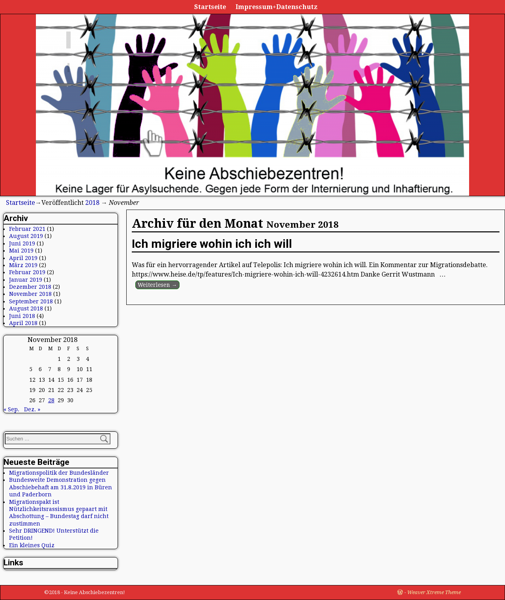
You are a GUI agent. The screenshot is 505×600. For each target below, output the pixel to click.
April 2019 (23, 258)
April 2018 (23, 323)
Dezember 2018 (30, 287)
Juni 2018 (22, 316)
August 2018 (26, 308)
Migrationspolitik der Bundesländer (59, 473)
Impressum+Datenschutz (277, 7)
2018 (92, 202)
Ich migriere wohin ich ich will (212, 244)
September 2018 (31, 301)
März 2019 (23, 265)
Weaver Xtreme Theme (434, 592)
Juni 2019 (22, 243)
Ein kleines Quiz (31, 545)
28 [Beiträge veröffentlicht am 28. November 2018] (51, 400)
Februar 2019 (27, 272)
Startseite (210, 7)
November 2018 (30, 294)
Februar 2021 (27, 229)
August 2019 (26, 236)
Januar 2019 (25, 280)
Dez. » (32, 409)
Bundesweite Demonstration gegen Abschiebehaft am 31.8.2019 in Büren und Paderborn (60, 487)
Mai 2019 (21, 250)
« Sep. (11, 409)
